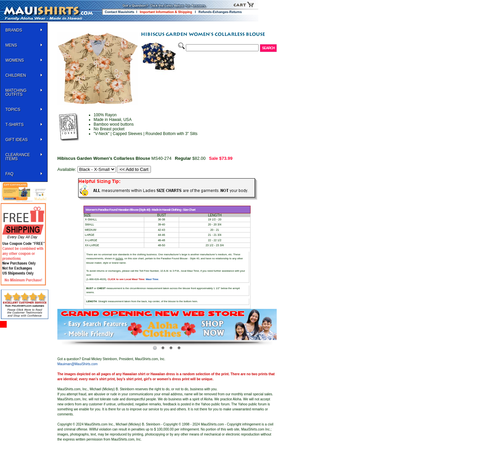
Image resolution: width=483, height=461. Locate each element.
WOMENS (14, 60)
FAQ (9, 174)
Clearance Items (17, 156)
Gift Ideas (16, 139)
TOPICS (12, 109)
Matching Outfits (15, 92)
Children (15, 75)
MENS (11, 45)
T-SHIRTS (14, 124)
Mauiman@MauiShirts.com (77, 364)
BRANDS (13, 30)
